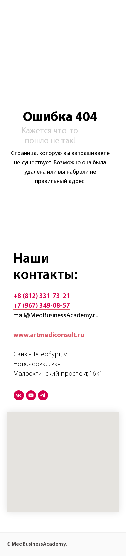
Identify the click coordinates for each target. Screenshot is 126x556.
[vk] (19, 395)
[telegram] (43, 395)
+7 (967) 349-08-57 (41, 306)
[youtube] (31, 395)
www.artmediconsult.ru (48, 335)
